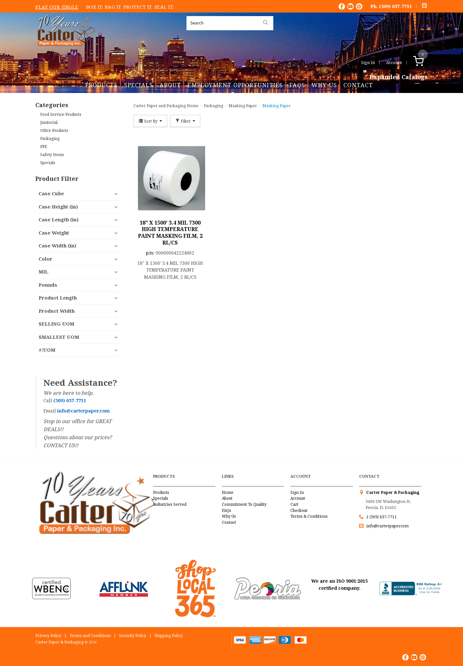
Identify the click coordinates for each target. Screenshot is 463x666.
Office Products (54, 130)
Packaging (49, 138)
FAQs (297, 85)
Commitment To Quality (244, 504)
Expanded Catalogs (398, 77)
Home (227, 492)
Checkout (298, 510)
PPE (43, 146)
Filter (185, 121)
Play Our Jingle (56, 7)
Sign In (368, 62)
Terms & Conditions (309, 516)
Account (394, 62)
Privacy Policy (48, 635)
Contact (358, 85)
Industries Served (169, 504)
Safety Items (52, 154)
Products (101, 85)
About (170, 85)
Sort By (150, 121)
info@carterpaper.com (387, 526)
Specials (138, 85)
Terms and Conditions (90, 635)
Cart (294, 504)
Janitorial (49, 122)
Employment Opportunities (235, 85)
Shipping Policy (168, 635)
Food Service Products (60, 114)
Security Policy (132, 635)
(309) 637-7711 (395, 6)
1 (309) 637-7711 (381, 517)
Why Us (324, 85)
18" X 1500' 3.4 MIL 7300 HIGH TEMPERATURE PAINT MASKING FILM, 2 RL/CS (170, 232)
